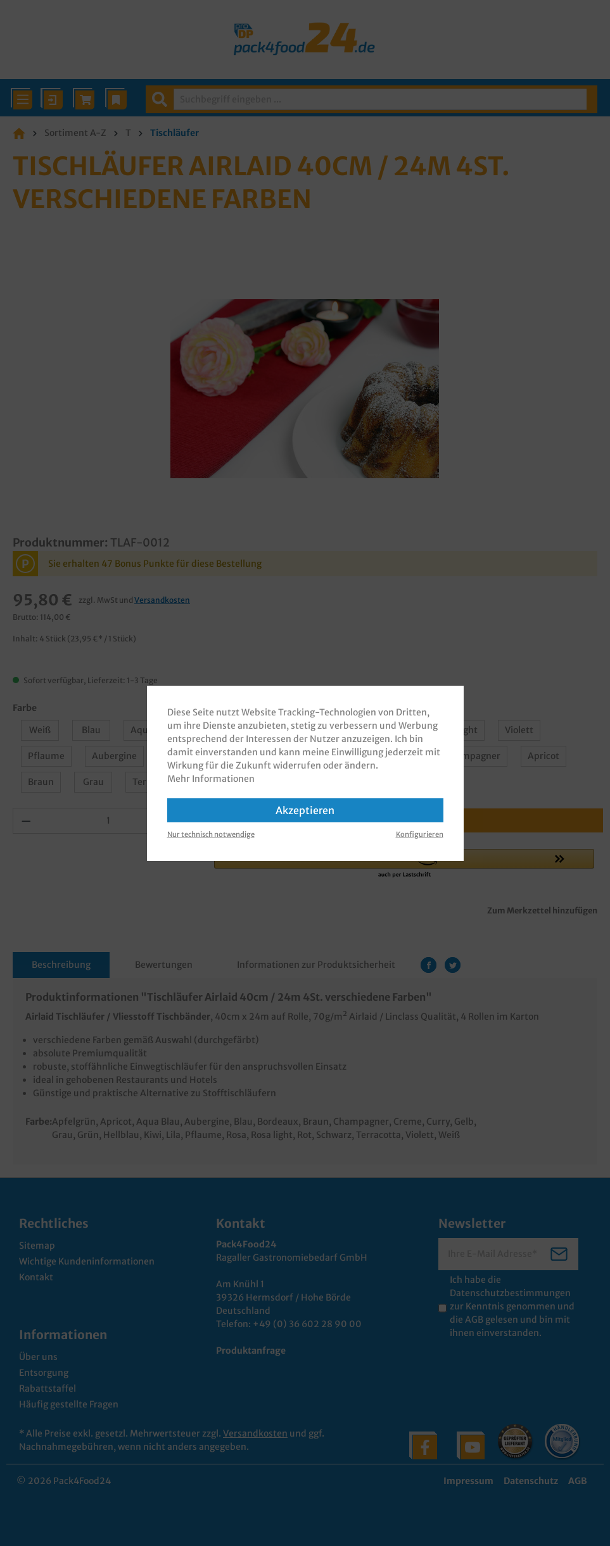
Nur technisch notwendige (211, 834)
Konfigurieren (419, 834)
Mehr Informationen (211, 778)
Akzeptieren (305, 810)
